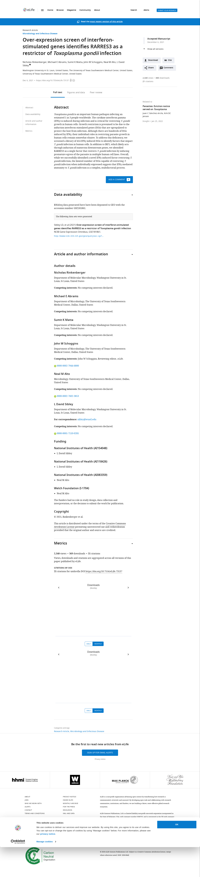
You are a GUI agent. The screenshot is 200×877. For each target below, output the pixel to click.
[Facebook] (78, 828)
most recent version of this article (106, 21)
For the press (69, 807)
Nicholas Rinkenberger (35, 62)
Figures (76, 92)
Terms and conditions (35, 813)
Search (134, 10)
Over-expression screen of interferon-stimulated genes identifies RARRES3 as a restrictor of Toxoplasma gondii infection (92, 226)
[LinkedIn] (34, 828)
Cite (170, 60)
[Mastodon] (48, 828)
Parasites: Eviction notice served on (156, 108)
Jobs (26, 800)
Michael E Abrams (57, 62)
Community (85, 10)
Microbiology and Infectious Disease (40, 33)
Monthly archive (70, 803)
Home (50, 10)
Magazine (71, 10)
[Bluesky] (27, 828)
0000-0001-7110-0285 (66, 433)
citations (148, 81)
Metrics (28, 131)
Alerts (146, 10)
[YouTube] (63, 828)
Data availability (32, 114)
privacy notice (47, 864)
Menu (42, 10)
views (148, 78)
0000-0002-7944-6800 (66, 365)
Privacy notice (100, 759)
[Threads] (70, 828)
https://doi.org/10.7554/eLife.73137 (52, 80)
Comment (169, 68)
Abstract (29, 107)
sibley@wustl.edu (87, 419)
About (97, 10)
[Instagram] (56, 828)
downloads (163, 78)
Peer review (96, 92)
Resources (67, 810)
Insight (146, 121)
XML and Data (68, 813)
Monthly (98, 644)
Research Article (30, 30)
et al (66, 225)
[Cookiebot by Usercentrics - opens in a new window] (18, 871)
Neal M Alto (110, 62)
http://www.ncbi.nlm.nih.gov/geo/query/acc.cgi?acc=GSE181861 (79, 236)
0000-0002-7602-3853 (66, 396)
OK (176, 854)
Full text (57, 92)
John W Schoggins (93, 62)
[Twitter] (41, 828)
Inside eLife (68, 800)
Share (151, 67)
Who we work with (33, 803)
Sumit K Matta (75, 62)
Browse (60, 10)
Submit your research (167, 10)
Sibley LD (58, 225)
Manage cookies (44, 871)
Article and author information (33, 123)
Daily (89, 644)
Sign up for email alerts (100, 752)
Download (153, 60)
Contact (28, 810)
